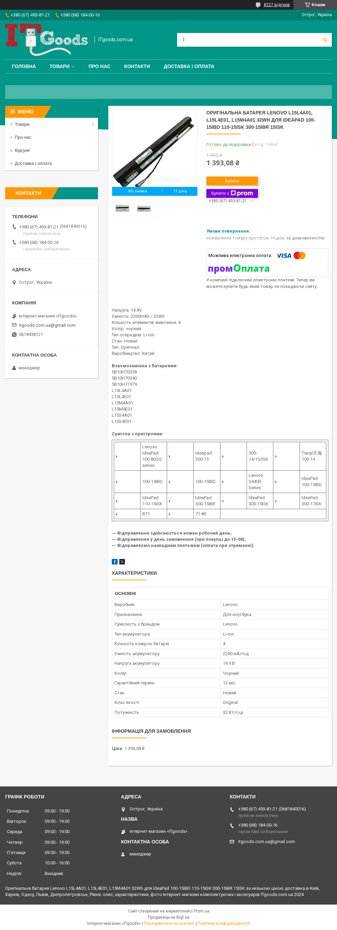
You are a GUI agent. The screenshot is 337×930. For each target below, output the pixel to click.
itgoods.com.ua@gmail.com (47, 325)
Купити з (232, 193)
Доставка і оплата (189, 66)
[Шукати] (325, 40)
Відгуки (22, 150)
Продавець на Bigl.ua (168, 917)
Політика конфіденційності (224, 923)
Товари (59, 66)
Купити (232, 180)
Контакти (137, 66)
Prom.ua (201, 911)
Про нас (99, 66)
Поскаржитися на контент (169, 923)
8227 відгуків (277, 4)
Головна (24, 66)
